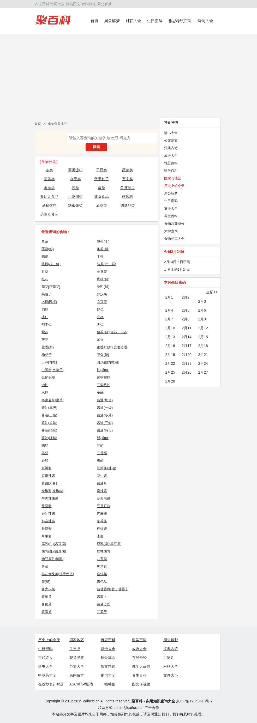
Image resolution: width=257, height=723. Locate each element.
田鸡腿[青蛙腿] (108, 362)
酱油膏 (102, 483)
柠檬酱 (102, 529)
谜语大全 (171, 208)
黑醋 (44, 453)
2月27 (203, 372)
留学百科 (171, 171)
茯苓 (44, 340)
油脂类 (101, 205)
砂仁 (100, 309)
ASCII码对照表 (81, 684)
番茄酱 (46, 529)
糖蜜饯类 (75, 205)
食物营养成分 (57, 124)
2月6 (202, 310)
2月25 (170, 372)
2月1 (169, 297)
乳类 (75, 188)
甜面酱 (46, 506)
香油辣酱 (48, 513)
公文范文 (171, 140)
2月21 (203, 355)
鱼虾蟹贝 (127, 188)
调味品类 (127, 205)
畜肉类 (127, 179)
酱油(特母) (105, 430)
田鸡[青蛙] (49, 362)
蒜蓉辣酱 (103, 498)
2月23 (187, 363)
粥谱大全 (108, 675)
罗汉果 (102, 294)
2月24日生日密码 (177, 262)
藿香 (100, 340)
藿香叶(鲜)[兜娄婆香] (112, 347)
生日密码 (155, 21)
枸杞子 (46, 355)
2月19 (170, 355)
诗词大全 (57, 4)
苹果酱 (46, 536)
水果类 (75, 179)
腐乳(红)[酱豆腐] (53, 551)
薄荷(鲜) (47, 249)
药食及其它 (49, 214)
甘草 (44, 272)
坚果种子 (101, 179)
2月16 (170, 346)
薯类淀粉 (75, 170)
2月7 (169, 319)
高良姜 (102, 272)
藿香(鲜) (47, 347)
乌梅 (100, 317)
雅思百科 (171, 163)
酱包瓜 (102, 582)
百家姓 (168, 657)
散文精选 (108, 666)
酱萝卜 (102, 597)
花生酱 (102, 476)
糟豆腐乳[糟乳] (52, 559)
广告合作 (152, 708)
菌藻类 (49, 179)
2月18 (203, 346)
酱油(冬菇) (105, 415)
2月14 (187, 337)
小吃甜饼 (75, 197)
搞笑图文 (73, 4)
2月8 (186, 319)
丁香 (100, 256)
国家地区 (76, 640)
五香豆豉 (103, 506)
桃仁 (44, 317)
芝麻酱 (102, 513)
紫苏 (44, 332)
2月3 (202, 301)
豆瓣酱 (46, 468)
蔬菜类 (127, 170)
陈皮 (44, 256)
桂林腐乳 (103, 551)
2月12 (203, 328)
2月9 (202, 319)
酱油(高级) (49, 408)
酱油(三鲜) (105, 423)
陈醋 (44, 445)
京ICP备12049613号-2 (194, 701)
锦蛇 (44, 385)
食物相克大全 (174, 239)
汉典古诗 (171, 148)
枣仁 (100, 324)
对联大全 (133, 21)
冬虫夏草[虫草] (52, 400)
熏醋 (100, 461)
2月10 (170, 328)
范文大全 (76, 666)
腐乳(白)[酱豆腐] (53, 544)
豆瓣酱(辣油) (106, 468)
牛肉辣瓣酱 (49, 498)
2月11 (187, 328)
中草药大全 (47, 675)
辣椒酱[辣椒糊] (52, 491)
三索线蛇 (103, 385)
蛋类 (101, 188)
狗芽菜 (102, 566)
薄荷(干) (103, 241)
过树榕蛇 (103, 377)
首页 (94, 21)
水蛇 (44, 392)
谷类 (49, 170)
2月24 (203, 363)
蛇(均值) (103, 370)
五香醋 (102, 453)
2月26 (187, 372)
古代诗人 (45, 657)
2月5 (186, 310)
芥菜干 (102, 612)
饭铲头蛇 (48, 377)
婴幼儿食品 (49, 197)
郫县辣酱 (48, 521)
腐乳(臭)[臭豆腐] (109, 544)
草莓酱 (102, 521)
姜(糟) (46, 582)
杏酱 (100, 536)
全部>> (212, 292)
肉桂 (44, 309)
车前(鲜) (103, 249)
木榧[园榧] (49, 302)
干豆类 (101, 170)
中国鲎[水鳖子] (52, 370)
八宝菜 (102, 559)
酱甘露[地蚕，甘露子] (113, 589)
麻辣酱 (102, 491)
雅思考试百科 (180, 21)
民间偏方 (76, 675)
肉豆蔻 (102, 302)
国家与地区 (172, 178)
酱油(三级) (49, 415)
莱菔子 (46, 294)
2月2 (186, 297)
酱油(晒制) (49, 430)
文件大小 (170, 675)
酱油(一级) (105, 408)
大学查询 (171, 231)
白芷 (44, 241)
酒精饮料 (49, 205)
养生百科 (42, 4)
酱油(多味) (49, 423)
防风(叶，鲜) (106, 264)
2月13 (170, 337)
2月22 (170, 363)
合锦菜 (102, 574)
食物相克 (88, 4)
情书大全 (171, 133)
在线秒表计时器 (51, 684)
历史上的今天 (174, 186)
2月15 (203, 337)
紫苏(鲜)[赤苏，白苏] (112, 332)
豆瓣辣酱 (48, 476)
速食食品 (101, 197)
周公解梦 (104, 4)
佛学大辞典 (141, 666)
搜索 (96, 147)
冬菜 (44, 566)
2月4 (169, 310)
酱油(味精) (49, 438)
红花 (44, 279)
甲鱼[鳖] (103, 355)
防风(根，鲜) (51, 264)
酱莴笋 (46, 612)
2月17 (187, 346)
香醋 (44, 461)
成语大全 (171, 155)
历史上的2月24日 (177, 269)
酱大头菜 (48, 589)
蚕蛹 (100, 392)
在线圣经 (139, 657)
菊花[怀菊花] (50, 287)
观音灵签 (76, 657)
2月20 (187, 355)
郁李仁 (46, 324)
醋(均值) (103, 438)
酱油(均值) (105, 400)
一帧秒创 (108, 684)
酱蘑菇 (46, 604)
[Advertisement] (128, 75)
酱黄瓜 (46, 597)
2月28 (170, 381)
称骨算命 (108, 657)
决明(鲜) (103, 287)
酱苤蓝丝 (103, 604)
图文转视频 (141, 684)
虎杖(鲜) (103, 279)
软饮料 (127, 197)
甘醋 (100, 445)
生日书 (74, 649)
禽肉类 (49, 188)
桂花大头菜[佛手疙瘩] (57, 574)
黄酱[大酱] (49, 483)
